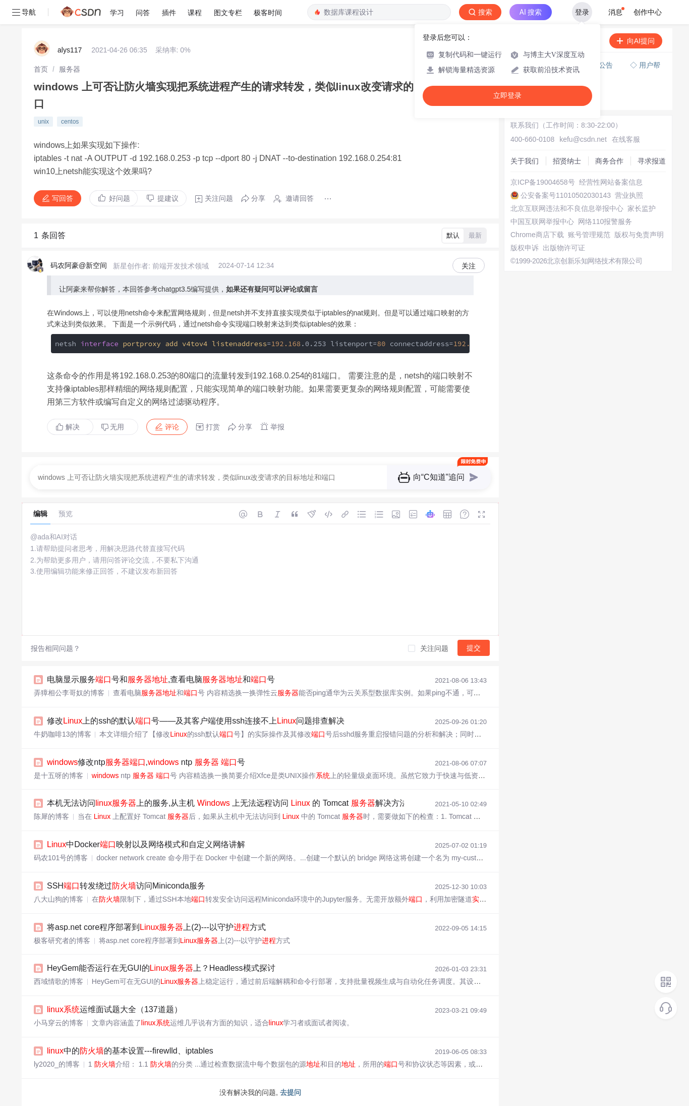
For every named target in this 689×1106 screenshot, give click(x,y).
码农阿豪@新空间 (78, 265)
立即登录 (507, 95)
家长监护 (641, 208)
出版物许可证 (564, 248)
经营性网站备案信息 (611, 182)
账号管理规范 (589, 235)
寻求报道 (652, 161)
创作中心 (648, 12)
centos (70, 121)
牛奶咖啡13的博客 (62, 734)
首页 (41, 69)
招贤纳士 (567, 161)
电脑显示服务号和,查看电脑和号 (161, 679)
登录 (582, 12)
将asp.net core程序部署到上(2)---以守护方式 (156, 927)
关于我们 (524, 161)
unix (43, 121)
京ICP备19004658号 (542, 182)
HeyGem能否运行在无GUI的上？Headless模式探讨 (161, 968)
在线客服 (626, 139)
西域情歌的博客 (58, 981)
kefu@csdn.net (583, 139)
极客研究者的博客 (62, 940)
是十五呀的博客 (58, 775)
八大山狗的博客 (58, 899)
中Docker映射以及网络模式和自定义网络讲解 (146, 844)
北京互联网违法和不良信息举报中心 (566, 208)
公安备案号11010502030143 (566, 195)
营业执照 (629, 195)
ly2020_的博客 (57, 1064)
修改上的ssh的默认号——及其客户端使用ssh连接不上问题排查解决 (195, 720)
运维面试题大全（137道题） (114, 1009)
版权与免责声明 (639, 235)
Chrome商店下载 (537, 235)
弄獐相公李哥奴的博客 (69, 693)
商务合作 (609, 161)
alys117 (70, 50)
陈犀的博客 (51, 816)
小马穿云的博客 (58, 1023)
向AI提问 (636, 41)
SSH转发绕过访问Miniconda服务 (126, 885)
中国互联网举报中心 (542, 221)
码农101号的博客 (61, 858)
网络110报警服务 (605, 221)
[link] (41, 69)
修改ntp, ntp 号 (146, 762)
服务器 (69, 69)
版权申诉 (524, 248)
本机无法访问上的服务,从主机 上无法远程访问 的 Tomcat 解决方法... (230, 803)
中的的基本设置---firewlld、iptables (130, 1050)
